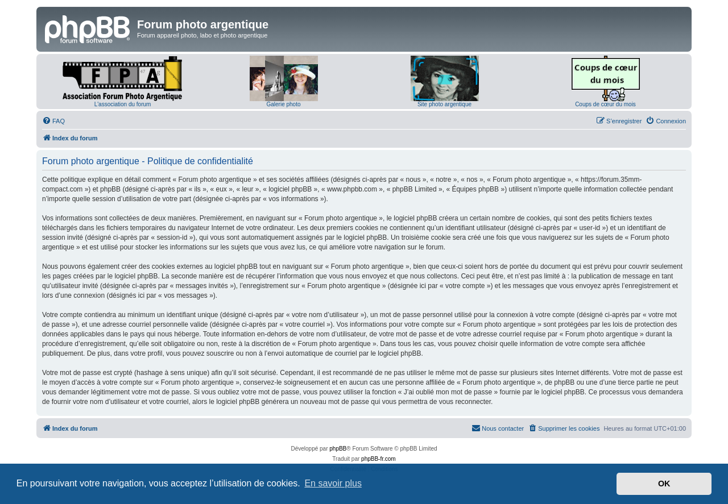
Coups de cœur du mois (605, 104)
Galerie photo (283, 104)
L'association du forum (122, 104)
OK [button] (664, 483)
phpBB (337, 448)
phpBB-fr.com (378, 459)
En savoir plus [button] (333, 483)
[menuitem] (53, 121)
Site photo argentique (444, 104)
